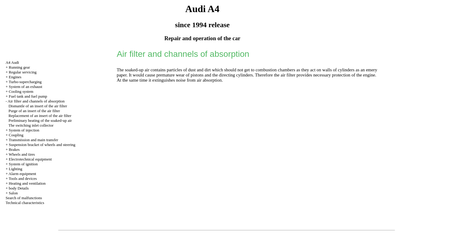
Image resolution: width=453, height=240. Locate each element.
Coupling (16, 135)
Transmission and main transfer (33, 140)
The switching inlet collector (30, 125)
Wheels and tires (22, 154)
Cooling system (21, 91)
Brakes (14, 149)
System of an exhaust (25, 86)
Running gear (19, 67)
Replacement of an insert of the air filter (39, 115)
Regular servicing (23, 72)
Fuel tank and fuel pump (28, 96)
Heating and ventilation (27, 183)
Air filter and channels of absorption (36, 101)
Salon (13, 193)
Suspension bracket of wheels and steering (42, 144)
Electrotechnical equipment (30, 159)
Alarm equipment (22, 173)
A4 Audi (12, 62)
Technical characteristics (24, 202)
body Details (19, 188)
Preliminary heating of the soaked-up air (40, 120)
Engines (15, 77)
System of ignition (23, 164)
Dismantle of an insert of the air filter (37, 106)
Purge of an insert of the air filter (34, 111)
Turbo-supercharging (25, 81)
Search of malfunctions (23, 198)
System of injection (24, 130)
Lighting (15, 169)
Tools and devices (23, 178)
